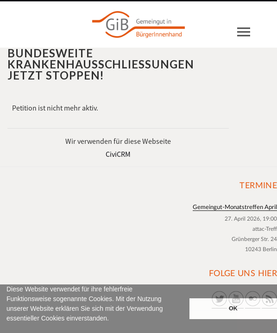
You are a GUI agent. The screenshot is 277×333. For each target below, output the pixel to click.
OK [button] (233, 308)
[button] (7, 328)
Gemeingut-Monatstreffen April (235, 207)
